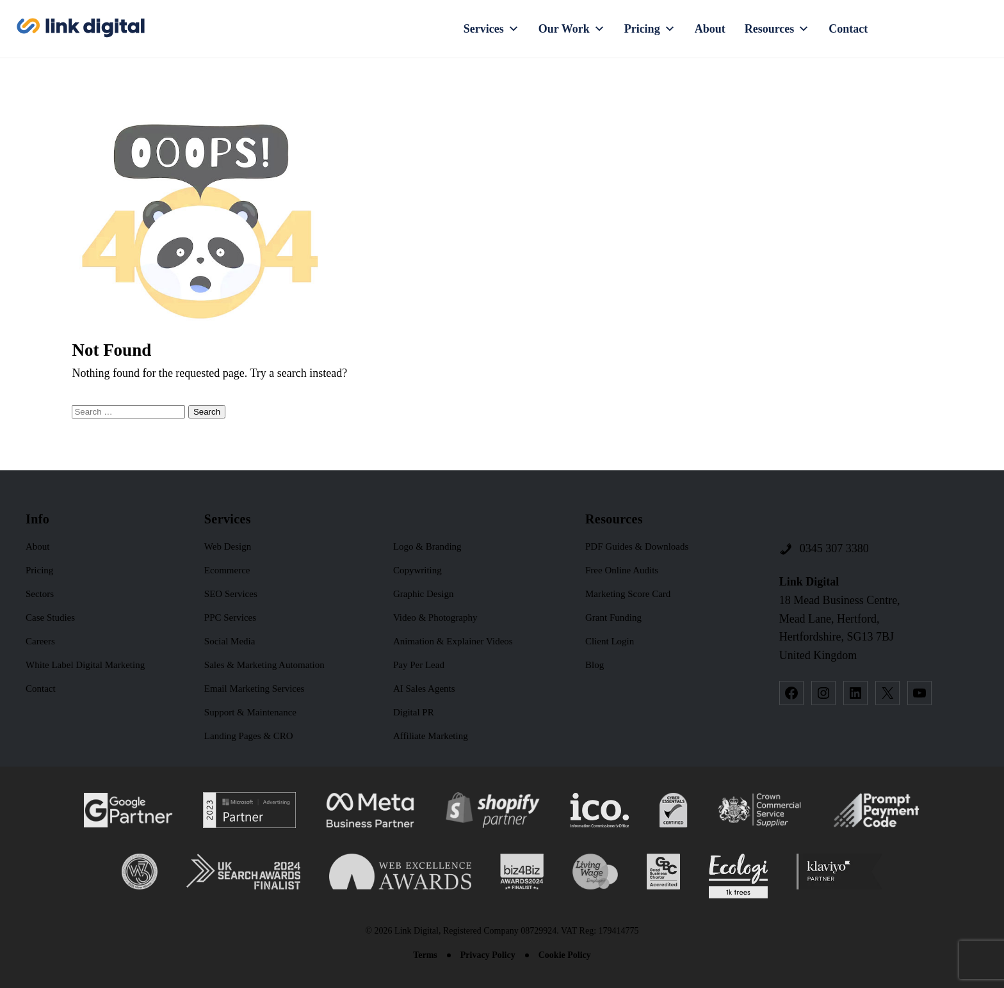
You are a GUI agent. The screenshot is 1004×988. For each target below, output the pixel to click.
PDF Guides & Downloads (636, 546)
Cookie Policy (564, 955)
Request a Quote (943, 28)
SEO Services (230, 594)
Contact (848, 28)
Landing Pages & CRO (248, 736)
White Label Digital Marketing (85, 665)
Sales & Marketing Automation (264, 665)
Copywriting (417, 570)
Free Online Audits (621, 570)
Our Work (571, 29)
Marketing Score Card (627, 594)
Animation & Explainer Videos (453, 641)
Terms (425, 955)
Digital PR (413, 712)
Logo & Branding (427, 546)
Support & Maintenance (250, 712)
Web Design (227, 546)
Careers (40, 641)
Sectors (40, 594)
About (710, 28)
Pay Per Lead (418, 665)
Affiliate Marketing (430, 736)
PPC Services (230, 617)
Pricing (650, 29)
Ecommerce (227, 570)
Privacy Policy (487, 955)
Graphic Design (423, 594)
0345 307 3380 (834, 548)
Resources (777, 29)
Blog (594, 665)
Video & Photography (435, 617)
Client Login (609, 641)
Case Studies (50, 617)
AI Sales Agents (424, 688)
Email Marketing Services (254, 688)
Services (491, 29)
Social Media (229, 641)
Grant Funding (613, 617)
